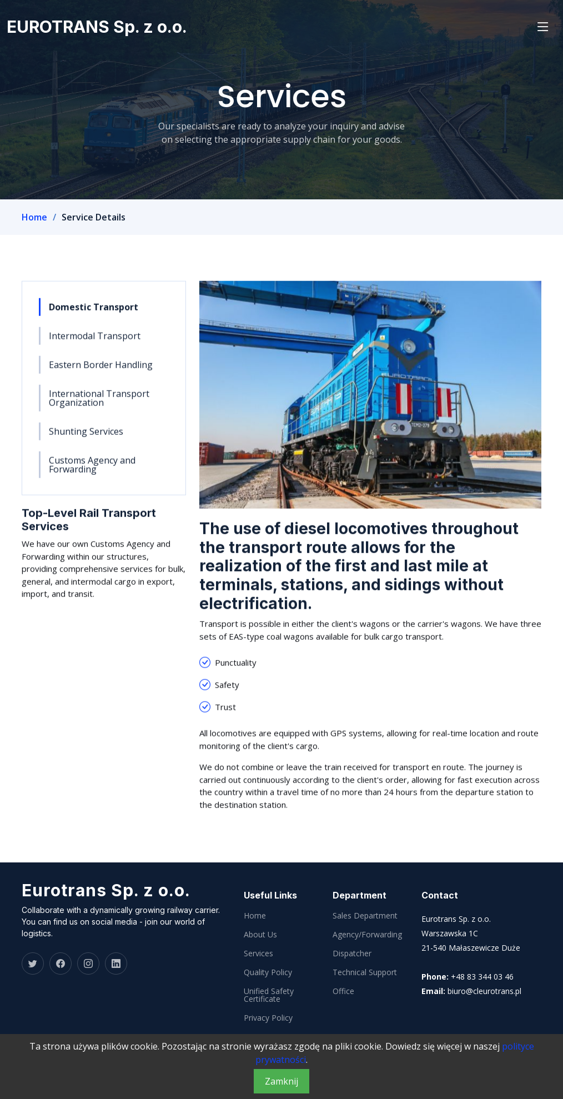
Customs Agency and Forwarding (92, 470)
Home (34, 217)
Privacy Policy (268, 1018)
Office (343, 991)
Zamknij (281, 1081)
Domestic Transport (93, 313)
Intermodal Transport (94, 341)
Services (258, 953)
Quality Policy (268, 972)
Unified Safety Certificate (269, 995)
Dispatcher (352, 953)
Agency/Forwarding (367, 935)
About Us (260, 935)
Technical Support (365, 972)
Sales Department (365, 916)
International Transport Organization (99, 403)
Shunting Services (86, 437)
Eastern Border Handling (101, 370)
